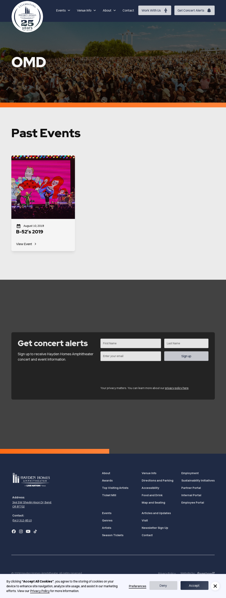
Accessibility (150, 488)
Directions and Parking (157, 480)
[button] (63, 10)
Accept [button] (194, 585)
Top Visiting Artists (115, 488)
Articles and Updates (156, 513)
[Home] (27, 17)
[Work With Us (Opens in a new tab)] (154, 10)
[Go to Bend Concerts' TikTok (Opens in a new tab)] (35, 531)
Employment (190, 473)
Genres (107, 520)
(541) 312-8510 (22, 520)
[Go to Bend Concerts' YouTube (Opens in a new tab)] (28, 531)
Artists (106, 528)
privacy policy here (176, 390)
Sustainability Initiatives (198, 480)
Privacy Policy (40, 591)
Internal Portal (191, 495)
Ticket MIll (109, 495)
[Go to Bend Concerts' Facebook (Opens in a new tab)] (13, 531)
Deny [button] (163, 585)
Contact (128, 10)
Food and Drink (152, 495)
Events (106, 513)
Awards (107, 480)
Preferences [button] (137, 586)
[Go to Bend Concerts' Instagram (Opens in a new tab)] (21, 531)
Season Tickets (112, 535)
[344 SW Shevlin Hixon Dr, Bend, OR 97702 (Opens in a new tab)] (31, 504)
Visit (145, 520)
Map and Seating (153, 502)
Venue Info (149, 473)
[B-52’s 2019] (43, 203)
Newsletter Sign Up (155, 528)
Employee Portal (192, 502)
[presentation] (130, 374)
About (106, 473)
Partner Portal (191, 488)
